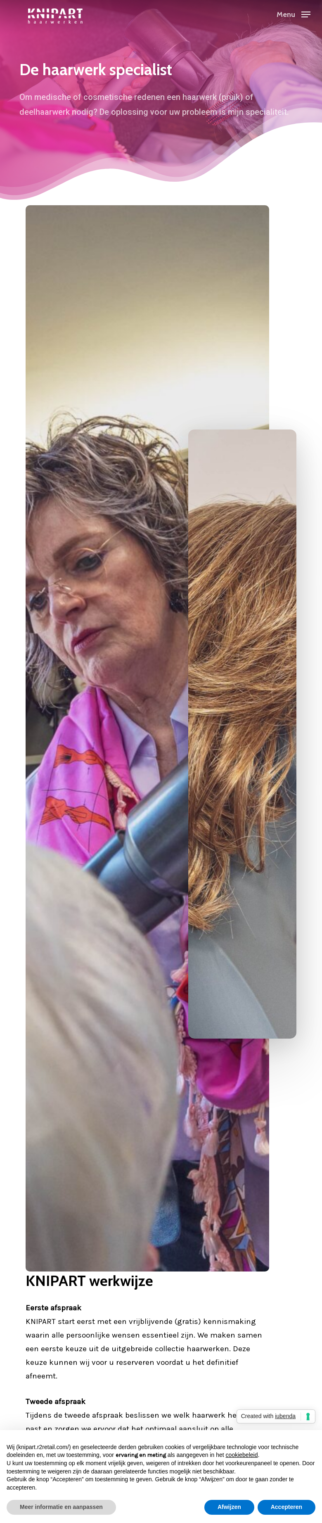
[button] (293, 13)
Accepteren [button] (286, 1507)
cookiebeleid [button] (242, 1455)
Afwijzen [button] (229, 1507)
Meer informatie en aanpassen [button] (61, 1507)
